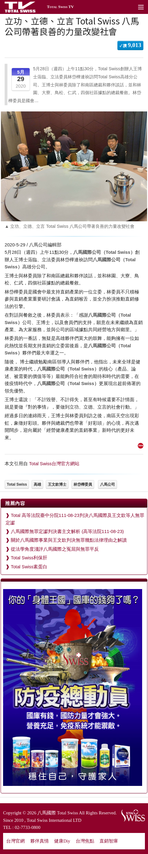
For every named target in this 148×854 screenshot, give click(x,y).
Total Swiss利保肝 (29, 557)
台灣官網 (15, 841)
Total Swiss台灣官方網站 (54, 463)
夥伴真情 (39, 841)
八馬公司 (107, 484)
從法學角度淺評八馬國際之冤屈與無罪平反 (55, 549)
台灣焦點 (85, 841)
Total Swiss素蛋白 (29, 566)
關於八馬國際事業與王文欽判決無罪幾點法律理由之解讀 (69, 540)
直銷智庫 (108, 841)
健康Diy (62, 841)
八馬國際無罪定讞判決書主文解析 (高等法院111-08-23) (67, 531)
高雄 (37, 484)
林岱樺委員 (83, 484)
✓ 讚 (130, 45)
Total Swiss (17, 484)
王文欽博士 (57, 484)
